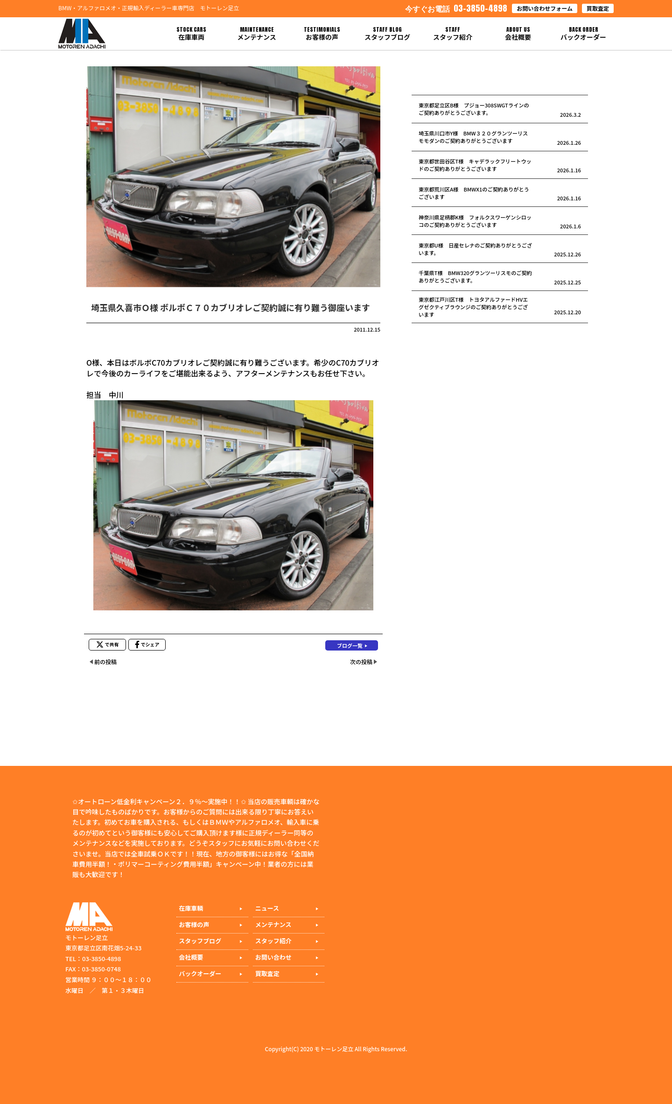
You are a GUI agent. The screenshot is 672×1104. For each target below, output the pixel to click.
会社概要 (191, 957)
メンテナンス (273, 924)
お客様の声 (194, 924)
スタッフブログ (200, 940)
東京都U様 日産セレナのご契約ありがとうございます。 (475, 248)
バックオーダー (200, 973)
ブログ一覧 (350, 645)
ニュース (267, 908)
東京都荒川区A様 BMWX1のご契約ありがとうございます (474, 192)
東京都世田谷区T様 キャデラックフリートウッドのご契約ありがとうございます (475, 164)
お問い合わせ (273, 957)
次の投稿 (361, 661)
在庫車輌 (191, 908)
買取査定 (598, 8)
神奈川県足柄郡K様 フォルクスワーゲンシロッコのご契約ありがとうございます (475, 220)
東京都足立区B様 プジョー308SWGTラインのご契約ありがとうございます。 (474, 108)
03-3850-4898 (456, 8)
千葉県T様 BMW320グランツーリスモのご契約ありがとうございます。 (475, 276)
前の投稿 (105, 661)
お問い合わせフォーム (545, 8)
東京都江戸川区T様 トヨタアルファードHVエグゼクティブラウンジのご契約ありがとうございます (473, 307)
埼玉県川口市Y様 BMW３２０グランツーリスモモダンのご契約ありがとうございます (473, 136)
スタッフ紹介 (273, 940)
